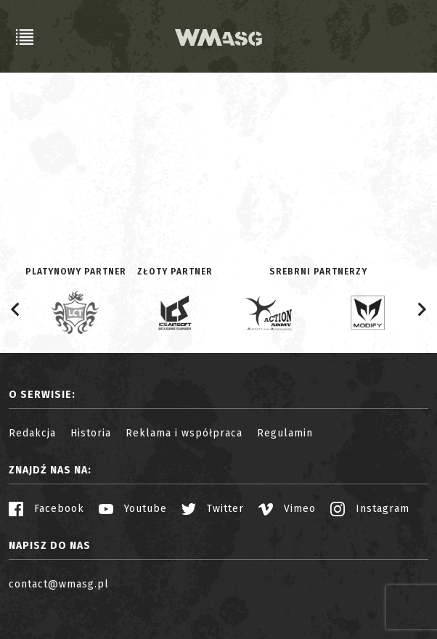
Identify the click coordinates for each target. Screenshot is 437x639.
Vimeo (287, 508)
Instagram (369, 508)
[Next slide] (421, 309)
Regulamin (285, 433)
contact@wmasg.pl (59, 584)
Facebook (46, 508)
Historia (90, 433)
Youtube (133, 508)
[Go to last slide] (16, 309)
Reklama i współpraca (184, 433)
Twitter (212, 508)
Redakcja (32, 433)
